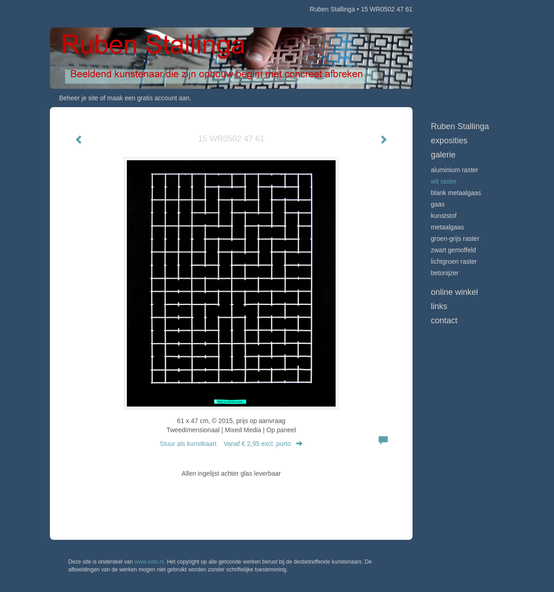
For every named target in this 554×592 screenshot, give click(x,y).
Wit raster (444, 181)
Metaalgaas (447, 227)
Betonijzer (445, 273)
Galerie (443, 154)
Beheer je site (78, 98)
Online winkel (454, 292)
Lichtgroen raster (454, 261)
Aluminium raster (454, 170)
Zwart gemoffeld (453, 250)
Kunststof (443, 215)
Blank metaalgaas (456, 192)
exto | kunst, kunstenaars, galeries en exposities (76, 9)
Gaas (438, 204)
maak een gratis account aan (148, 98)
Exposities (449, 140)
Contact (444, 320)
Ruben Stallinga (332, 9)
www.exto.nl (149, 562)
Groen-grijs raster (455, 238)
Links (439, 306)
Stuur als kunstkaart (231, 443)
